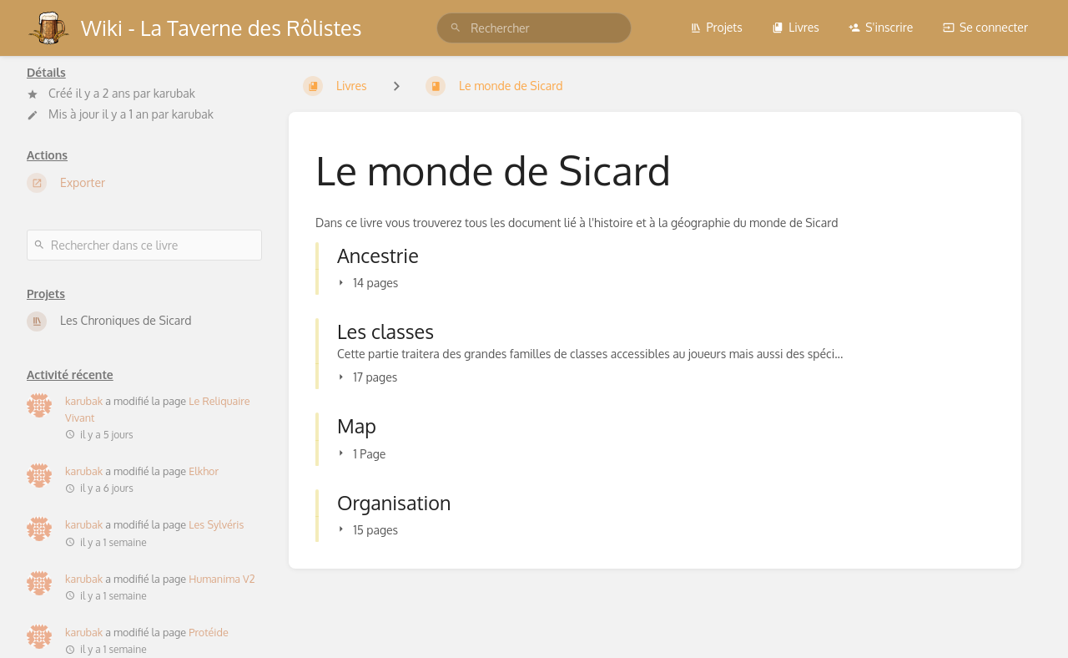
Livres (795, 27)
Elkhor (204, 471)
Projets (716, 27)
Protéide (209, 632)
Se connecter (985, 27)
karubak (174, 93)
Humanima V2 (221, 578)
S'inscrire (881, 27)
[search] (534, 28)
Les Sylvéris (216, 524)
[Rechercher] (455, 28)
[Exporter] (144, 183)
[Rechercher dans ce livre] (144, 245)
